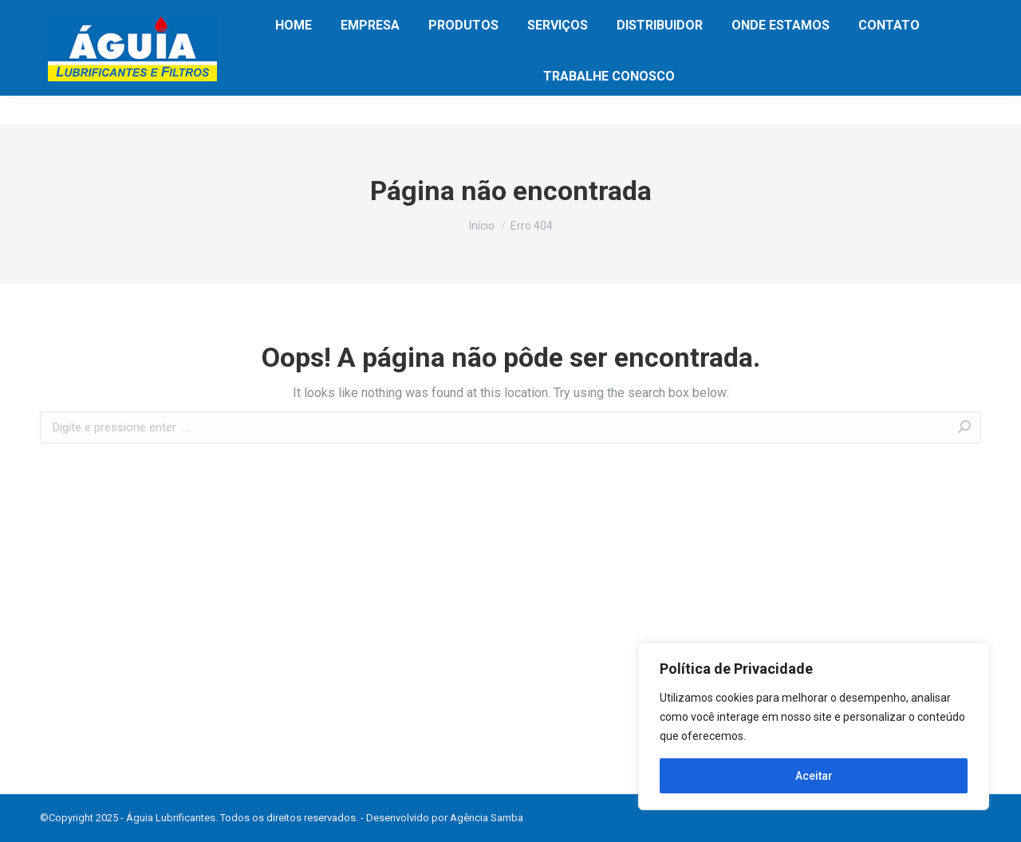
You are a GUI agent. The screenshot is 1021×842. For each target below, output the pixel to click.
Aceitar (814, 775)
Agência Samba (486, 818)
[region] (813, 726)
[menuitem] (293, 54)
